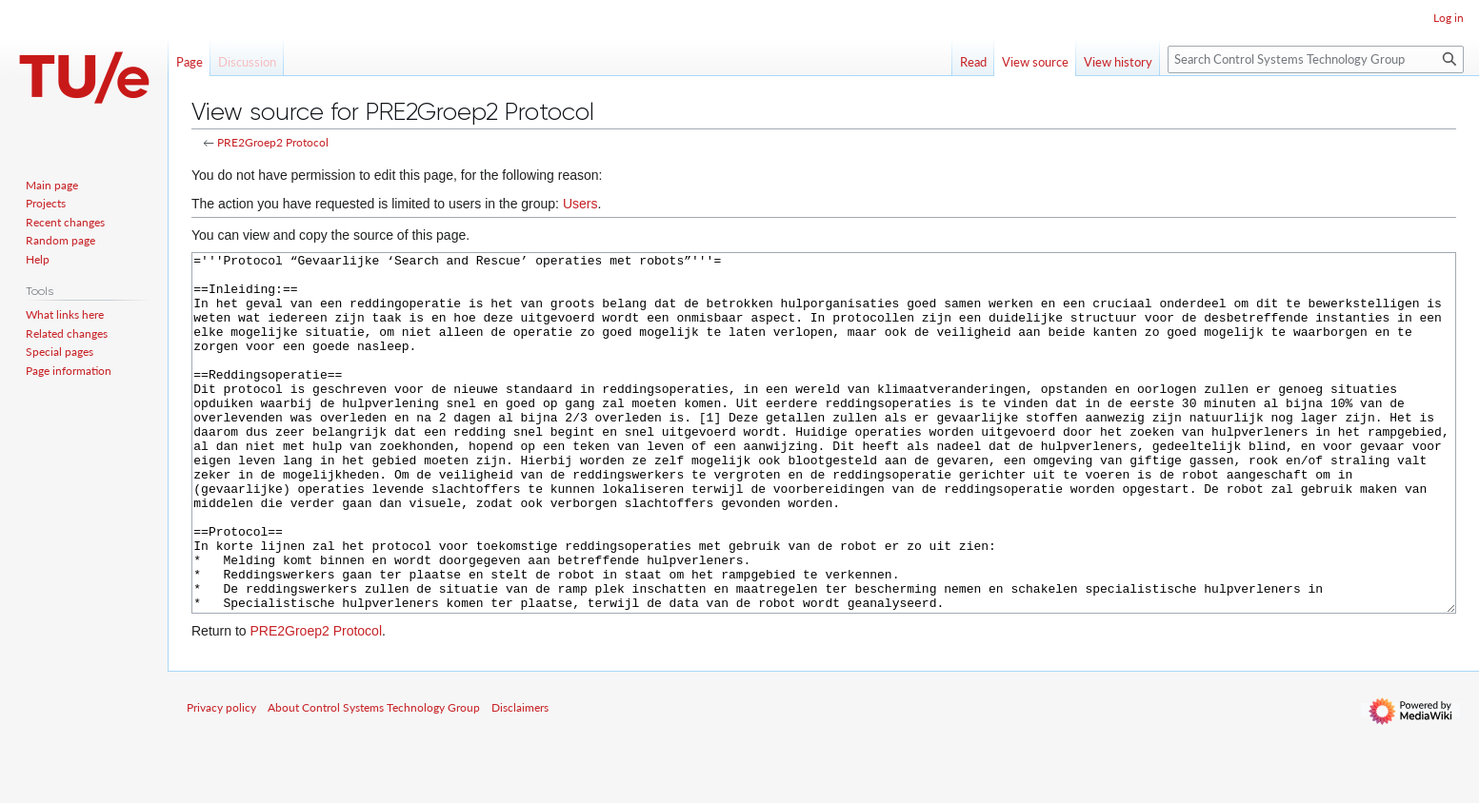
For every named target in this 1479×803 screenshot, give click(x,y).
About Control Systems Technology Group (374, 779)
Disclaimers (520, 779)
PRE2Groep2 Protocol (273, 142)
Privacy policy (221, 779)
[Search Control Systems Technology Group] (1316, 59)
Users (580, 203)
